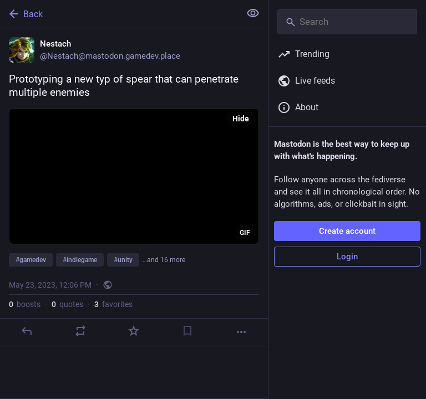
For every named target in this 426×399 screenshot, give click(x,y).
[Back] (119, 14)
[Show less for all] (253, 13)
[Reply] (26, 330)
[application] (134, 176)
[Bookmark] (187, 330)
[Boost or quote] (80, 330)
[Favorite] (133, 330)
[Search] (347, 21)
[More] (241, 332)
